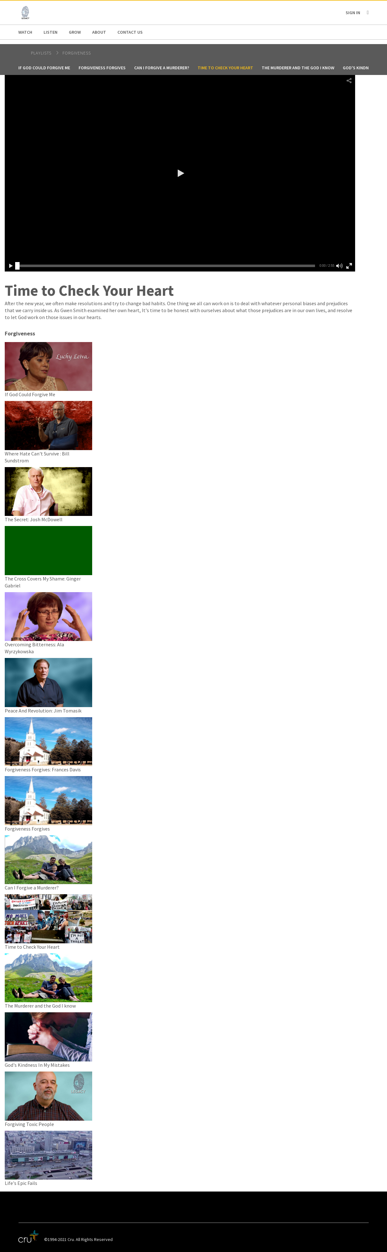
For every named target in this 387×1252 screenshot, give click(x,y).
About (99, 32)
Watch (25, 32)
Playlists (42, 53)
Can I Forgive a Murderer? (161, 68)
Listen (50, 32)
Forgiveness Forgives (102, 68)
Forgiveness (77, 53)
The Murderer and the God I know (298, 68)
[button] (180, 173)
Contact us (130, 32)
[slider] (17, 266)
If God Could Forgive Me (44, 68)
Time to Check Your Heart (225, 68)
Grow (75, 32)
